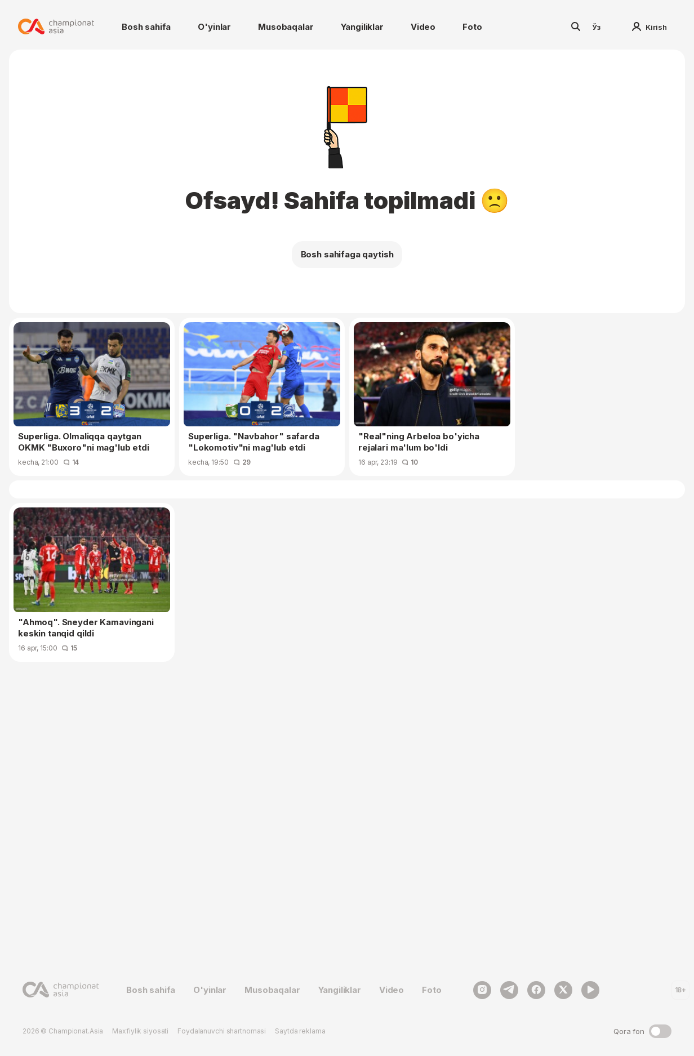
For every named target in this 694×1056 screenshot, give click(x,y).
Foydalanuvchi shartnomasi (221, 1031)
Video (423, 26)
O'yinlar (214, 26)
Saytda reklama (300, 1031)
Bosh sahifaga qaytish (347, 254)
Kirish (649, 27)
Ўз (596, 27)
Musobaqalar (285, 26)
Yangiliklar (362, 26)
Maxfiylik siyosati (140, 1031)
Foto (472, 26)
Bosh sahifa (146, 26)
